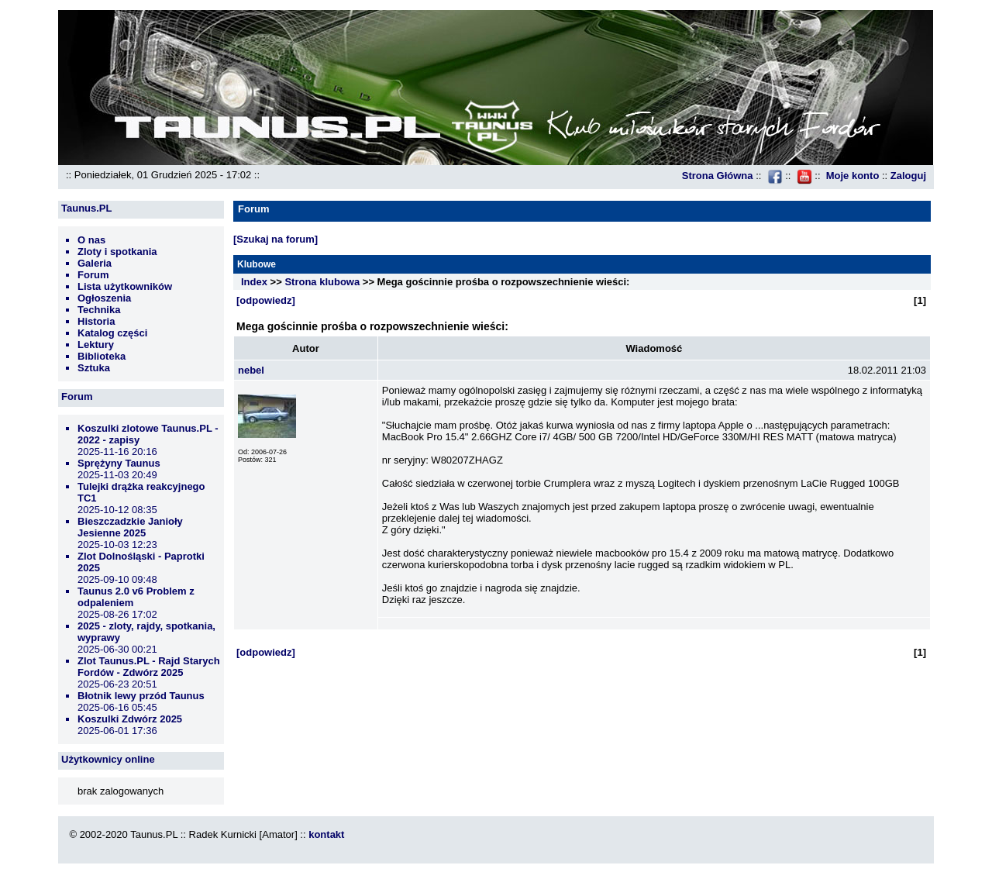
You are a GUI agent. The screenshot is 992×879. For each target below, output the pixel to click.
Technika (99, 309)
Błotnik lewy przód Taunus (141, 695)
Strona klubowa (322, 282)
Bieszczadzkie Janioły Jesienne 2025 (130, 527)
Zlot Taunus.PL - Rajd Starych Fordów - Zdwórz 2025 (149, 666)
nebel (251, 370)
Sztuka (94, 368)
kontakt (326, 834)
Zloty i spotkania (117, 251)
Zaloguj (908, 175)
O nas (91, 240)
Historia (96, 321)
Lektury (96, 344)
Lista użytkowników (125, 286)
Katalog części (112, 333)
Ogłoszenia (104, 298)
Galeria (95, 263)
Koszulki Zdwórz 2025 (130, 719)
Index (254, 282)
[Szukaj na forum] (275, 239)
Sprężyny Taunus (119, 463)
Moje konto (853, 175)
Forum (93, 275)
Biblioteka (102, 356)
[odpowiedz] (265, 300)
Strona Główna (717, 175)
